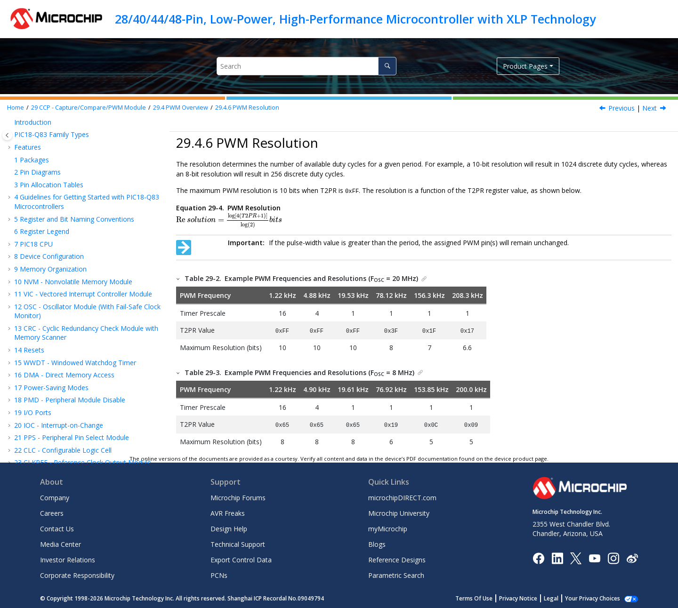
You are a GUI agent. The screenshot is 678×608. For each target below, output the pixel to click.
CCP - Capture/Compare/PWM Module (88, 108)
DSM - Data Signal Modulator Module (76, 376)
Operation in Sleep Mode (75, 236)
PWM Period (56, 198)
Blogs (377, 542)
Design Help (228, 527)
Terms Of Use (473, 597)
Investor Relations (67, 558)
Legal (551, 597)
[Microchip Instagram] (613, 556)
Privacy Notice (518, 597)
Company (54, 496)
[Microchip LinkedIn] (557, 556)
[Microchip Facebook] (538, 556)
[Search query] (306, 66)
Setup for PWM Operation (76, 173)
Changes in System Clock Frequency (92, 248)
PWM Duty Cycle (62, 211)
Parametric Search (396, 573)
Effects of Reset (61, 261)
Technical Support (237, 542)
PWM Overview (180, 108)
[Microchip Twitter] (575, 556)
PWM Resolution (247, 108)
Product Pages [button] (525, 66)
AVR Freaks (227, 511)
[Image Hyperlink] (594, 556)
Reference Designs (397, 558)
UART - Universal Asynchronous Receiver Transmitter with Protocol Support (81, 393)
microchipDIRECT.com (402, 496)
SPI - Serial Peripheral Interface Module (78, 410)
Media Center (60, 542)
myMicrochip (387, 527)
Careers (52, 511)
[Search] (387, 66)
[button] (17, 123)
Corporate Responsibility (77, 573)
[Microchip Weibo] (632, 556)
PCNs (218, 573)
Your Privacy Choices (592, 597)
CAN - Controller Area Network (66, 436)
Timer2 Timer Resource (73, 186)
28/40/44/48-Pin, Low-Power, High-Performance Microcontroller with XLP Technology (355, 19)
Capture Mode (50, 123)
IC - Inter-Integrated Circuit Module (73, 423)
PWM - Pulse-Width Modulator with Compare (87, 320)
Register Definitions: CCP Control (78, 273)
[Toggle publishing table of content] (7, 135)
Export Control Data (241, 558)
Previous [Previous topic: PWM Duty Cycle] (621, 108)
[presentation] (229, 220)
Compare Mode (52, 136)
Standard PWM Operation (76, 161)
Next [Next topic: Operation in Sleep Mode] (649, 108)
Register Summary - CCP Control (78, 286)
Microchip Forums (238, 496)
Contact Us (57, 527)
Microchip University (398, 511)
